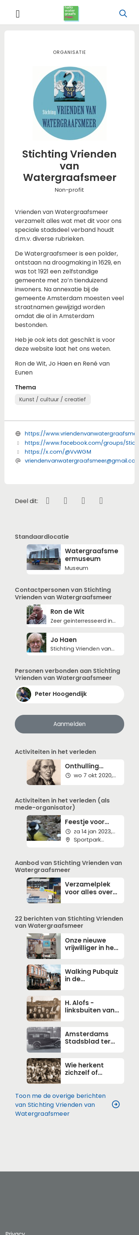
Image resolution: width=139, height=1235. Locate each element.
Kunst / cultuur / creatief (52, 399)
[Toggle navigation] (18, 14)
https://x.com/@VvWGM (58, 452)
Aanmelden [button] (69, 724)
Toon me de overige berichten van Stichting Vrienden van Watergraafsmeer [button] (67, 1105)
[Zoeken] (123, 14)
